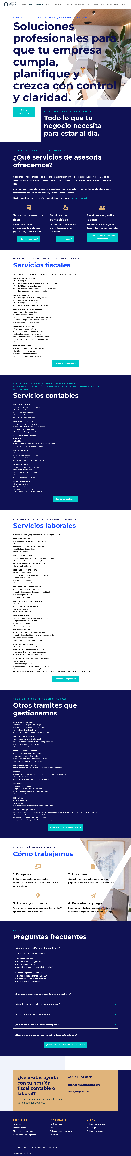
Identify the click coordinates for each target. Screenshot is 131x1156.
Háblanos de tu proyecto (65, 363)
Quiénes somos (56, 1124)
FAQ (51, 1128)
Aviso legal (91, 1128)
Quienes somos (92, 4)
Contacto (124, 4)
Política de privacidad (96, 1124)
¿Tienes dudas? (65, 239)
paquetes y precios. (80, 198)
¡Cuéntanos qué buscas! (65, 499)
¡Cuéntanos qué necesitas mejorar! (65, 827)
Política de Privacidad (38, 1147)
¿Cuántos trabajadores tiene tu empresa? (102, 237)
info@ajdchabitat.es (84, 1085)
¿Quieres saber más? (29, 239)
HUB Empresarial (35, 4)
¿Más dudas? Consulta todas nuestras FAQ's (65, 1044)
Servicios (17, 1124)
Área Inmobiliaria (52, 4)
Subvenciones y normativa (61, 1131)
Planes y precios (20, 1128)
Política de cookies (95, 1131)
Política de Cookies (20, 1147)
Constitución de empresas (24, 1135)
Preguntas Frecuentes (109, 4)
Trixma (28, 1153)
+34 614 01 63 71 (80, 1077)
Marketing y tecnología (23, 1131)
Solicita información (24, 112)
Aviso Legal (53, 1147)
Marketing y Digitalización (74, 4)
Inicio (24, 4)
